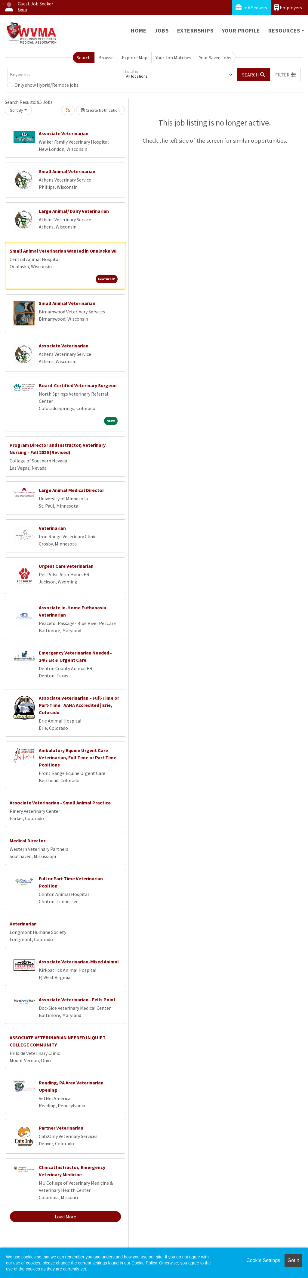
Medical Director (27, 841)
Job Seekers (251, 7)
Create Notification (100, 110)
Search (84, 57)
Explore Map (134, 57)
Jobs (161, 30)
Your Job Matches (173, 57)
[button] (285, 74)
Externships (195, 30)
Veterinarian (52, 528)
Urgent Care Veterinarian (66, 566)
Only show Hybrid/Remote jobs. (46, 85)
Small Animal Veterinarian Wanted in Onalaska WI (63, 251)
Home (138, 30)
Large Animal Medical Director (71, 490)
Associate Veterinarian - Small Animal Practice (60, 803)
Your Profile (241, 30)
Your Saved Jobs (215, 57)
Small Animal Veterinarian (67, 171)
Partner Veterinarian (61, 1128)
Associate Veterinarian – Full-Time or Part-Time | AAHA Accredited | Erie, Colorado (79, 705)
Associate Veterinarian (63, 133)
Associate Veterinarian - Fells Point (77, 1000)
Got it (293, 1260)
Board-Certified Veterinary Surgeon (78, 385)
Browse (106, 57)
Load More (65, 1217)
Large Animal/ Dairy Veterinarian (74, 211)
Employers (288, 7)
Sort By (16, 110)
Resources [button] (284, 30)
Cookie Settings (263, 1260)
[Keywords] (64, 74)
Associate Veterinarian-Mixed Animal (79, 962)
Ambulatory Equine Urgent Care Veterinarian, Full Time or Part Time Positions (77, 757)
